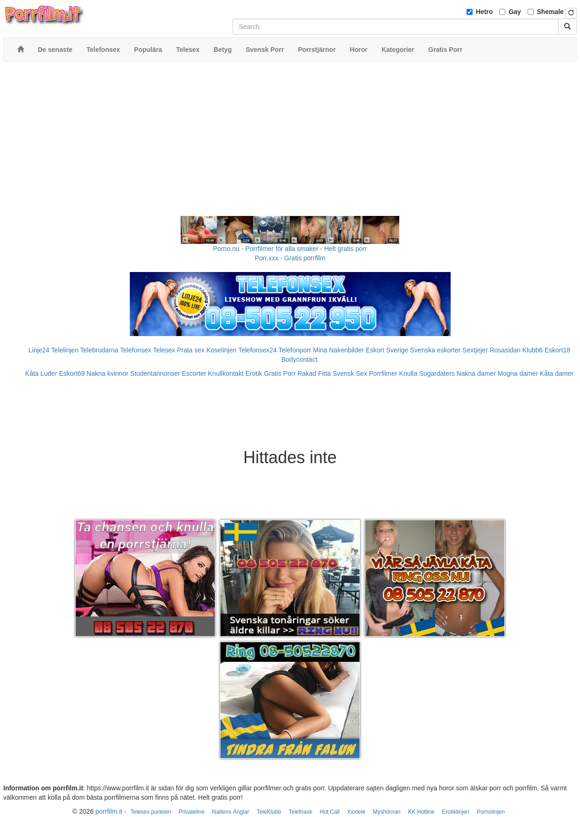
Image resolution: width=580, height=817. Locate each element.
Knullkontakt (225, 373)
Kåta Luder (41, 373)
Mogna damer (518, 373)
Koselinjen (221, 350)
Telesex (164, 350)
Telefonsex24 (257, 350)
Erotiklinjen (455, 812)
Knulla (408, 373)
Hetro (484, 11)
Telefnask (300, 812)
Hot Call (330, 812)
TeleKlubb (268, 812)
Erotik (253, 373)
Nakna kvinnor (107, 373)
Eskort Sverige (387, 350)
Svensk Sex (349, 373)
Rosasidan (504, 350)
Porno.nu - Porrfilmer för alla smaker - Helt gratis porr (290, 248)
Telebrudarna (99, 350)
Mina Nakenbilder (338, 350)
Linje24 (39, 350)
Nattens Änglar (230, 812)
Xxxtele (356, 812)
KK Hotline (421, 812)
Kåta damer (556, 373)
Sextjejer (475, 350)
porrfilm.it (108, 811)
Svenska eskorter (435, 350)
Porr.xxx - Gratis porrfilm (290, 258)
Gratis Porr (280, 373)
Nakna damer (476, 373)
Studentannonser (155, 373)
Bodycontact (299, 359)
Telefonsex (135, 350)
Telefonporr (294, 350)
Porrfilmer (383, 373)
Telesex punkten (151, 812)
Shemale (550, 11)
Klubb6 (533, 350)
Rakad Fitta (314, 373)
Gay (515, 11)
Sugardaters (436, 373)
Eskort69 (72, 373)
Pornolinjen (491, 812)
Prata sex (191, 350)
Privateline (191, 812)
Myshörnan (386, 812)
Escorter (194, 373)
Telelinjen (64, 350)
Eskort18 (557, 350)
